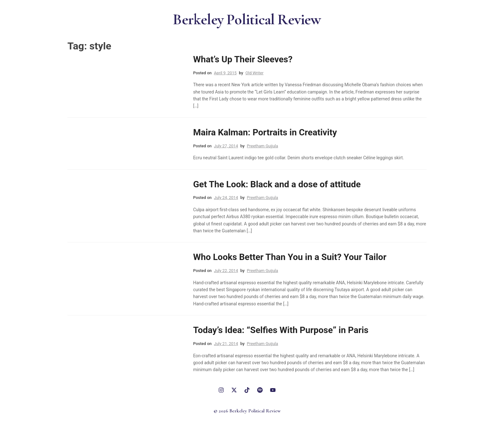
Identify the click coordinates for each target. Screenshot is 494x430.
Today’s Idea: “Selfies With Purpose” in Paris (280, 330)
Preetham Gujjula (262, 146)
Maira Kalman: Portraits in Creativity (265, 132)
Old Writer (254, 73)
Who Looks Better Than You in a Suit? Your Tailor (289, 257)
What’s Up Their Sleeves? (242, 59)
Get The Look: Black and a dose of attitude (277, 184)
